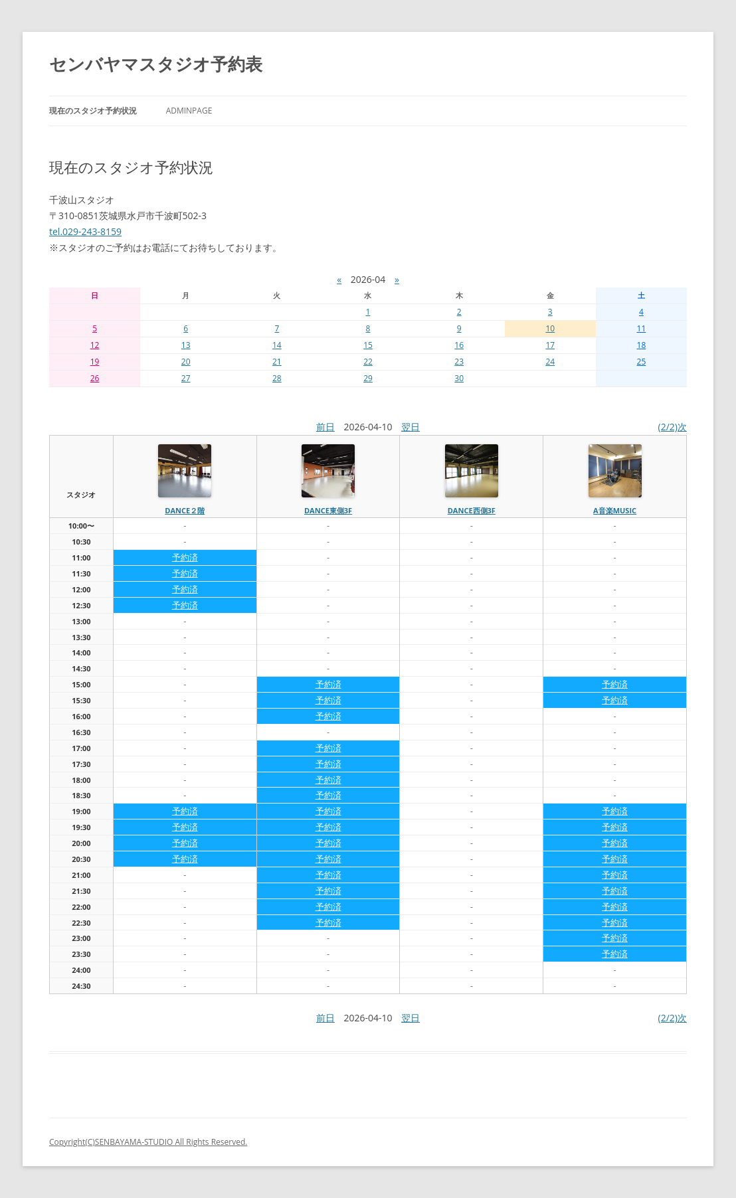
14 (277, 345)
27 (186, 378)
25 (641, 361)
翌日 (410, 426)
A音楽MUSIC (614, 510)
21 (277, 361)
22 (368, 361)
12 (95, 345)
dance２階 (185, 510)
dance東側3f (328, 510)
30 (459, 378)
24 (550, 361)
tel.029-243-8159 (85, 231)
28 (277, 378)
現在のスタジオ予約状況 (93, 110)
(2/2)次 (672, 426)
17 (550, 345)
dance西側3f (472, 510)
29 (368, 378)
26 (95, 378)
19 (95, 361)
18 (641, 345)
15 (368, 345)
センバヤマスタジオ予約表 (155, 64)
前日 (325, 426)
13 (186, 345)
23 (459, 361)
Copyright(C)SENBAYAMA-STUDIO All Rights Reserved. (148, 1142)
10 (550, 328)
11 (641, 328)
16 (459, 345)
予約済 (185, 557)
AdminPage (189, 110)
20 (186, 361)
